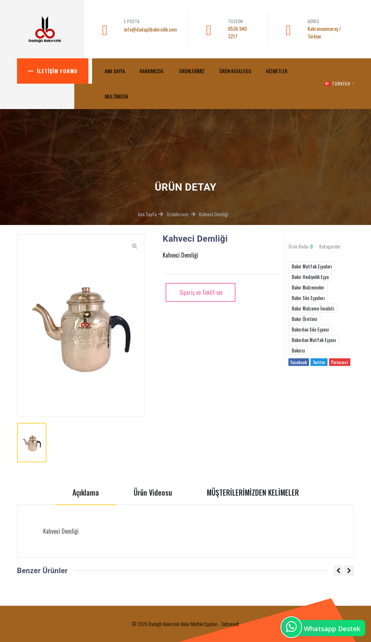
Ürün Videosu (153, 492)
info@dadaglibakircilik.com (150, 29)
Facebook (299, 362)
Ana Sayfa (147, 214)
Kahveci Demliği (213, 214)
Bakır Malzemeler (308, 287)
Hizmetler (276, 71)
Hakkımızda (151, 71)
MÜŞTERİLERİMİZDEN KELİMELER (253, 492)
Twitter (319, 362)
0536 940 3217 (237, 32)
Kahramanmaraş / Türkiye (324, 32)
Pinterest (339, 362)
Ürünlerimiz (192, 71)
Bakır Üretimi (304, 318)
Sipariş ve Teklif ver (200, 292)
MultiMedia (117, 96)
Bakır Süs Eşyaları (308, 297)
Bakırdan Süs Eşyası (310, 329)
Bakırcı (298, 350)
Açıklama (85, 492)
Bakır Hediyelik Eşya (310, 276)
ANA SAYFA (115, 71)
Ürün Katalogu (235, 71)
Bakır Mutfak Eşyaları (312, 266)
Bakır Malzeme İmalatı (313, 308)
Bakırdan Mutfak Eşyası (314, 339)
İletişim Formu (57, 71)
